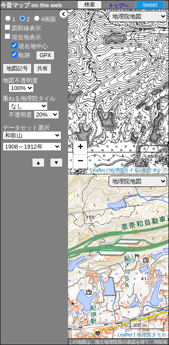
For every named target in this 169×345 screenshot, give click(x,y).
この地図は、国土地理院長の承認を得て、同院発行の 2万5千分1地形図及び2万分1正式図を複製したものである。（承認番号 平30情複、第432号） (118, 342)
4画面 (48, 19)
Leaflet (97, 170)
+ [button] (80, 147)
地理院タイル (124, 170)
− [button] (80, 161)
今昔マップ (154, 170)
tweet (150, 4)
